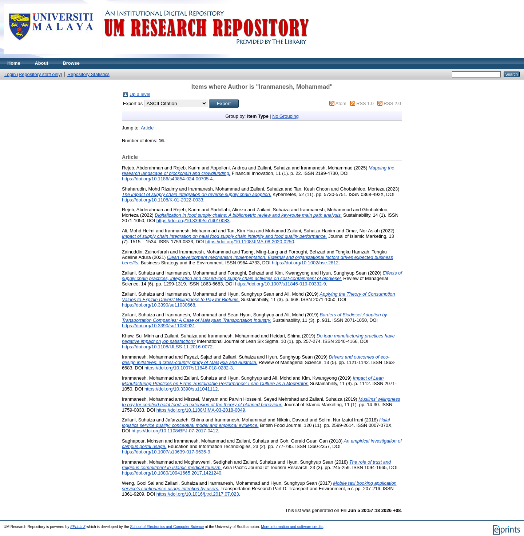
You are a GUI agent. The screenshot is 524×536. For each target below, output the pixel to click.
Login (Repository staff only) (33, 74)
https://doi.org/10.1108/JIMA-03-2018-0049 (200, 410)
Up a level (140, 94)
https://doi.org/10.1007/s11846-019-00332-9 (280, 284)
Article (147, 128)
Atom (341, 103)
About (41, 63)
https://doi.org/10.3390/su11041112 (181, 389)
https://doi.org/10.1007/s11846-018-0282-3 (188, 368)
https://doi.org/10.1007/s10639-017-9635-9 (166, 452)
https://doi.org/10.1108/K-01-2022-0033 (162, 200)
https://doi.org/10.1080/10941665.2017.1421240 (171, 473)
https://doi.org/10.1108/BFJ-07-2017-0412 (174, 430)
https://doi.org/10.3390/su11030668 (158, 305)
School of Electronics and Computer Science (167, 527)
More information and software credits (292, 527)
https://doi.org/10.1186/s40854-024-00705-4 (167, 178)
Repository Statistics (88, 74)
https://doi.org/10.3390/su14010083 (193, 220)
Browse (71, 63)
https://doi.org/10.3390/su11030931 (158, 325)
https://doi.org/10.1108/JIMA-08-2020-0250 (249, 241)
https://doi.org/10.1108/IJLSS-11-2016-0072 (167, 346)
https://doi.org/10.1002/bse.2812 (305, 262)
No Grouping (285, 116)
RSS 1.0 (365, 103)
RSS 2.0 (392, 103)
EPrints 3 (78, 527)
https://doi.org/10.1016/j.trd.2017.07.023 (197, 494)
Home (13, 63)
